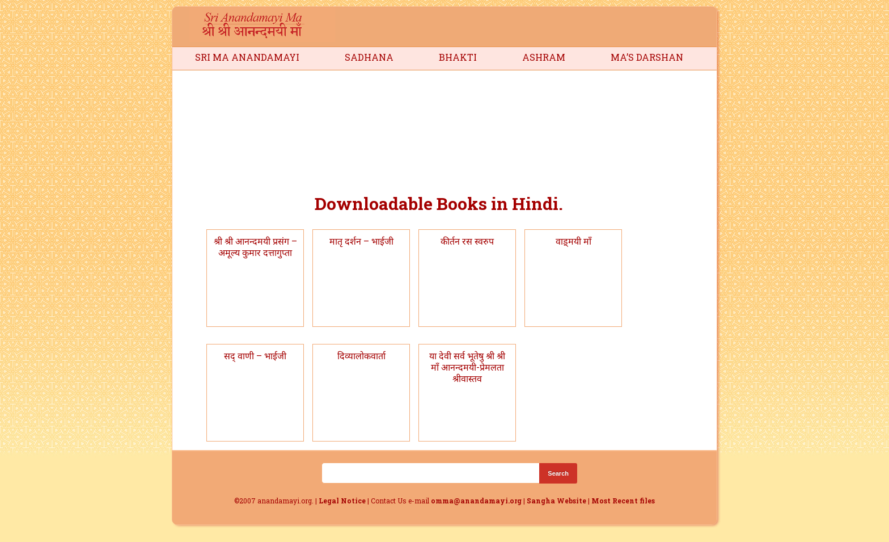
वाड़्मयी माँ (573, 241)
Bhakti (458, 57)
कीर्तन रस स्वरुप (467, 241)
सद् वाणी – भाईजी (255, 356)
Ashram (543, 57)
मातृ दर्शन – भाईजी (361, 241)
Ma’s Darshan (647, 57)
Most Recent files (623, 500)
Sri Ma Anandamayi (247, 57)
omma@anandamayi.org (477, 500)
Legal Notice (342, 500)
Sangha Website (556, 500)
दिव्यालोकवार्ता (361, 356)
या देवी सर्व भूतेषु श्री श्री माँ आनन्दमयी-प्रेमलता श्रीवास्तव (467, 367)
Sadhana (369, 57)
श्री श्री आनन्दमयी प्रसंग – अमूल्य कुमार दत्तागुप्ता (255, 246)
